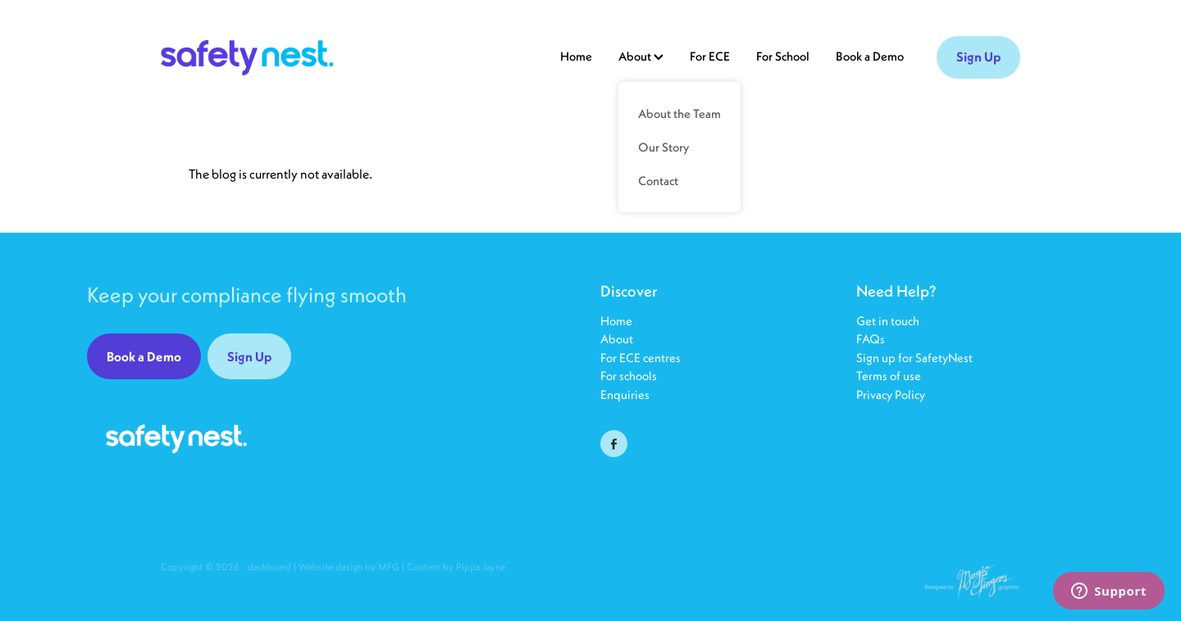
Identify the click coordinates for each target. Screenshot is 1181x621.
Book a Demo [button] (144, 356)
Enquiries (625, 394)
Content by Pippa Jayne (456, 566)
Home (576, 56)
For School (782, 56)
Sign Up (978, 56)
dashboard (269, 566)
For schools (628, 375)
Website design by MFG (349, 566)
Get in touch (887, 321)
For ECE (710, 56)
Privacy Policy (890, 394)
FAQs (871, 339)
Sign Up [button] (249, 356)
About (616, 339)
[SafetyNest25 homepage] (247, 57)
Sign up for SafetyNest (914, 357)
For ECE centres (640, 357)
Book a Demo (870, 56)
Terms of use (888, 375)
